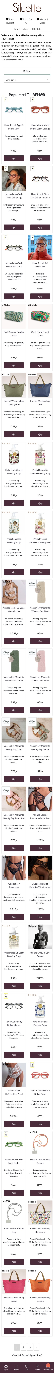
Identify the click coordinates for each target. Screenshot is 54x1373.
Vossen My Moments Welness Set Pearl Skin (40, 680)
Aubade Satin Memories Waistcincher (14, 887)
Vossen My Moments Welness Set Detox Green (14, 680)
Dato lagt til (11, 80)
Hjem (16, 29)
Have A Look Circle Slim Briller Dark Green (14, 266)
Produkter (24, 29)
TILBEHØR (35, 29)
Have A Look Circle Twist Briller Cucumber (14, 1163)
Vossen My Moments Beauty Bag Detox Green (40, 749)
